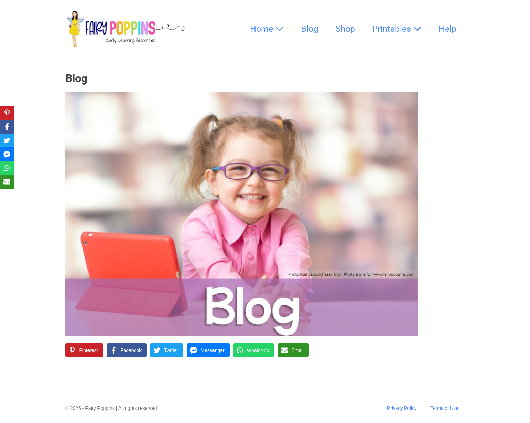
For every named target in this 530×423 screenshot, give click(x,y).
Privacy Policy (402, 408)
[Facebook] (127, 350)
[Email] (293, 350)
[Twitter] (166, 350)
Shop (345, 29)
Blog (309, 29)
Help (447, 29)
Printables (397, 29)
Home (267, 29)
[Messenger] (208, 350)
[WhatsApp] (253, 350)
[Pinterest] (84, 350)
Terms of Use (444, 408)
